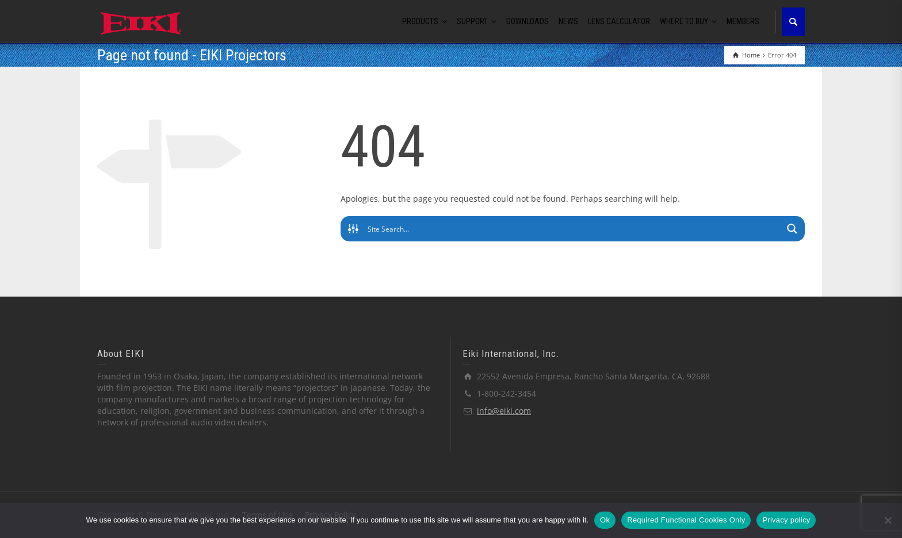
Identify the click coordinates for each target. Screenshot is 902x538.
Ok (605, 520)
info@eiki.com (504, 410)
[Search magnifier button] (792, 229)
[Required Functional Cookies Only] (887, 520)
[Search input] (573, 228)
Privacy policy (786, 520)
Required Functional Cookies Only (686, 520)
